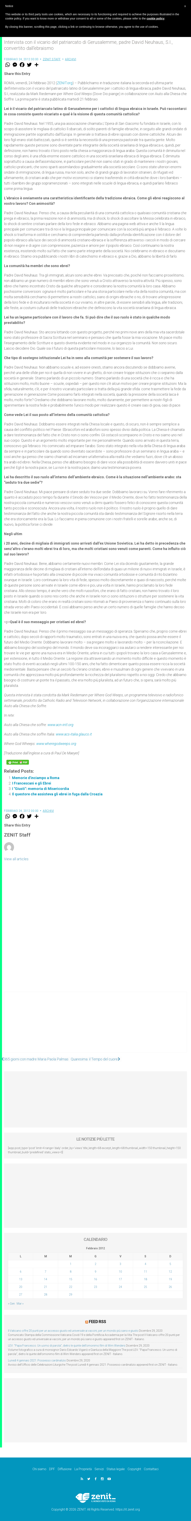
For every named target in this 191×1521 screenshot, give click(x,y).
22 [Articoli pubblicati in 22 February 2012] (70, 1286)
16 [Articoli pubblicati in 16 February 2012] (95, 1279)
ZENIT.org (64, 83)
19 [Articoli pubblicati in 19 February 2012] (170, 1279)
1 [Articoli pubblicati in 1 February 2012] (70, 1264)
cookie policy (156, 18)
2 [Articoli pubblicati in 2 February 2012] (95, 1264)
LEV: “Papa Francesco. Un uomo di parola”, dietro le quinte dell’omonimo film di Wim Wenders (66, 1345)
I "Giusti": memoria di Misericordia (40, 789)
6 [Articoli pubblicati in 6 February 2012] (20, 1271)
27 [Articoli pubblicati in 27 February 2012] (20, 1294)
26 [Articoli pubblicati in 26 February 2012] (170, 1286)
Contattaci (151, 1469)
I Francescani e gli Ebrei (31, 783)
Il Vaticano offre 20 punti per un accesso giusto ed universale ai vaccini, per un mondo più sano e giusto (73, 1330)
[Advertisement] (95, 1026)
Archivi (70, 59)
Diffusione (65, 1469)
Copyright (134, 1469)
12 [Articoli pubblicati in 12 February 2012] (170, 1271)
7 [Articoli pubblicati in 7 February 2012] (45, 1271)
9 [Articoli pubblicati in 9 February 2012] (95, 1271)
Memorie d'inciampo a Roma (35, 778)
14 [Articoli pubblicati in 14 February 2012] (45, 1279)
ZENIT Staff (52, 59)
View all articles (16, 859)
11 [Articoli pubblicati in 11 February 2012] (145, 1271)
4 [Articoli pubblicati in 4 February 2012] (145, 1264)
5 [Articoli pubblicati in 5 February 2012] (170, 1264)
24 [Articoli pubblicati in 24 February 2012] (120, 1286)
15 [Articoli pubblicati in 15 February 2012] (70, 1279)
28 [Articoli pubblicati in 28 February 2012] (45, 1294)
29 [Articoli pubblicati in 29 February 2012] (70, 1294)
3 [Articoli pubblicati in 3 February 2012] (120, 1264)
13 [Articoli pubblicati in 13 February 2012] (20, 1279)
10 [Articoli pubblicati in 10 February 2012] (120, 1271)
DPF (52, 1469)
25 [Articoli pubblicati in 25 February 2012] (145, 1286)
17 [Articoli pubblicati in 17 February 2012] (120, 1279)
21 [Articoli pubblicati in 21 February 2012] (45, 1286)
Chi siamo (39, 1469)
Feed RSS (97, 1321)
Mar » (20, 1303)
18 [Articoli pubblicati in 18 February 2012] (145, 1279)
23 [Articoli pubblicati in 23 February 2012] (95, 1286)
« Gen (11, 1303)
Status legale (116, 1469)
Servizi (99, 1469)
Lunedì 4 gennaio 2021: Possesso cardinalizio (37, 1360)
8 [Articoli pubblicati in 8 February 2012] (70, 1271)
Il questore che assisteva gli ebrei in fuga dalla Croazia (57, 794)
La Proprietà (83, 1469)
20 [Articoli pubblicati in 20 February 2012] (20, 1286)
